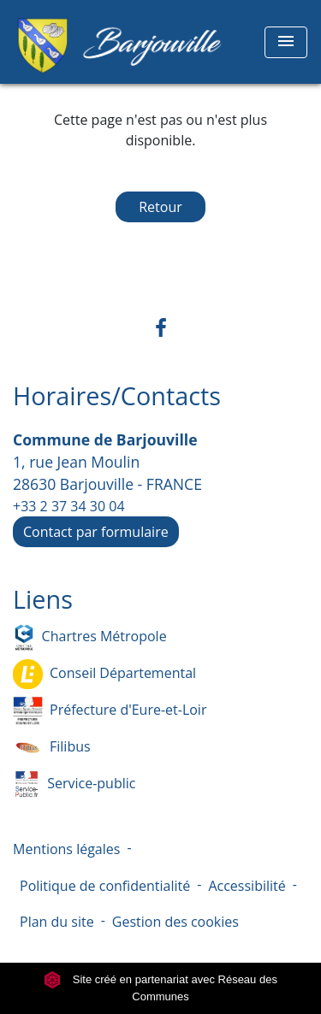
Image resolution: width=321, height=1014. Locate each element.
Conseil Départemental (104, 674)
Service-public (74, 784)
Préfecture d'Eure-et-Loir (109, 711)
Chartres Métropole (90, 637)
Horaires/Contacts (117, 396)
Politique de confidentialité (105, 885)
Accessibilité (246, 885)
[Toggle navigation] (286, 42)
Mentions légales (66, 849)
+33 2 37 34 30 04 (69, 506)
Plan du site (57, 921)
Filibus (52, 748)
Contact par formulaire (96, 531)
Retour (160, 206)
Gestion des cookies (175, 921)
